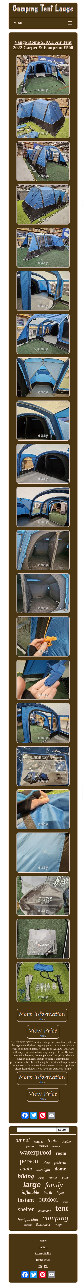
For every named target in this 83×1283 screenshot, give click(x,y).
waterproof (35, 1152)
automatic (44, 1211)
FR (46, 1266)
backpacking (28, 1219)
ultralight (43, 1170)
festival (60, 1162)
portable (30, 1146)
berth (48, 1192)
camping (55, 1218)
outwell (56, 1146)
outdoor (48, 1199)
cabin (26, 1169)
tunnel (22, 1140)
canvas (38, 1141)
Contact (43, 1247)
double (66, 1141)
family (54, 1185)
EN (40, 1266)
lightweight (43, 1224)
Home (43, 1240)
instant (26, 1200)
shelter (26, 1209)
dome (60, 1169)
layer (60, 1193)
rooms (53, 1177)
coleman (43, 1145)
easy (65, 1177)
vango (58, 1224)
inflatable (30, 1192)
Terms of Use (43, 1259)
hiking (25, 1176)
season (28, 1224)
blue (46, 1162)
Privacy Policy (43, 1253)
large (32, 1185)
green (65, 1201)
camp (41, 1177)
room (61, 1153)
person (29, 1161)
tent (61, 1208)
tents (52, 1140)
